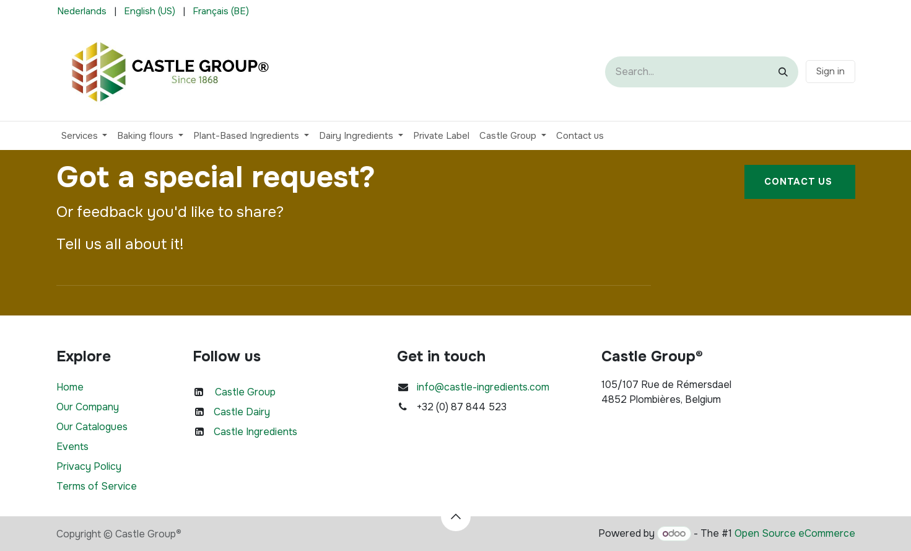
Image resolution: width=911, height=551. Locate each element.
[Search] (783, 71)
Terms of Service (96, 486)
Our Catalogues (92, 426)
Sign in (830, 71)
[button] (456, 516)
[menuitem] (82, 11)
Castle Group (245, 392)
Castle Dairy (242, 411)
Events (72, 446)
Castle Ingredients (255, 431)
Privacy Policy (88, 466)
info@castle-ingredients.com (483, 387)
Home (70, 387)
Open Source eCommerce (794, 533)
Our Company (87, 406)
